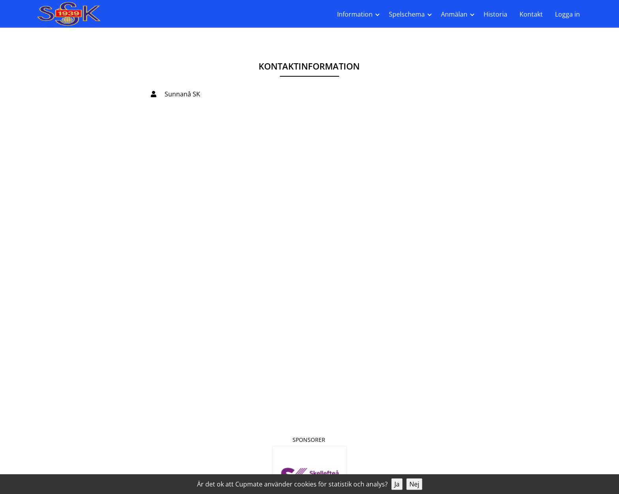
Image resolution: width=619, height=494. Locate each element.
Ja (397, 484)
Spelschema (407, 14)
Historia (495, 14)
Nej (414, 484)
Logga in (567, 14)
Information (355, 14)
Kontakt (531, 14)
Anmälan (454, 14)
